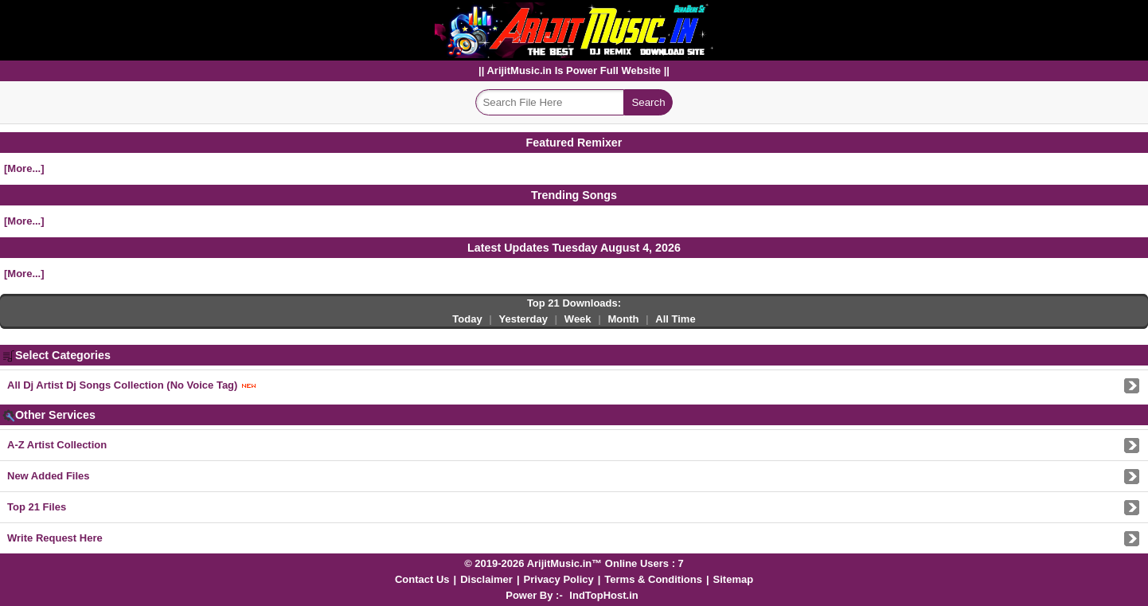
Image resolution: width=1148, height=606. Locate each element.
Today (467, 319)
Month (622, 319)
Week (578, 319)
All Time (675, 319)
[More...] (24, 168)
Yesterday (523, 319)
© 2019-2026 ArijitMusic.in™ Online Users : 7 (574, 563)
